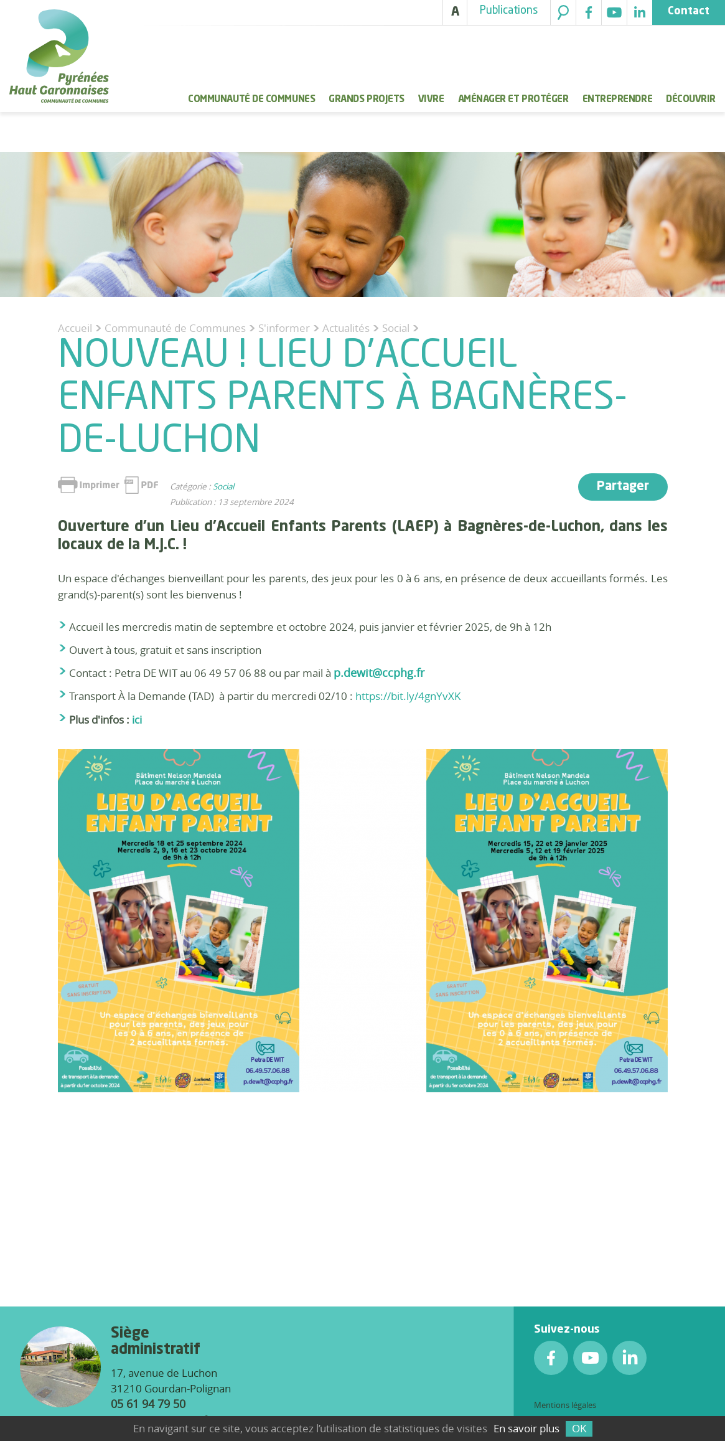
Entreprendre (617, 100)
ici (137, 719)
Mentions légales (565, 1404)
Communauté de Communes (251, 100)
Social (223, 486)
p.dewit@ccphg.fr (379, 672)
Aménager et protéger (513, 100)
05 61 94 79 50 (148, 1403)
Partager (623, 487)
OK (579, 1428)
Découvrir (691, 100)
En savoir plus (526, 1428)
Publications (509, 11)
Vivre (431, 100)
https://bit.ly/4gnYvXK (408, 696)
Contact (688, 11)
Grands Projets (367, 100)
